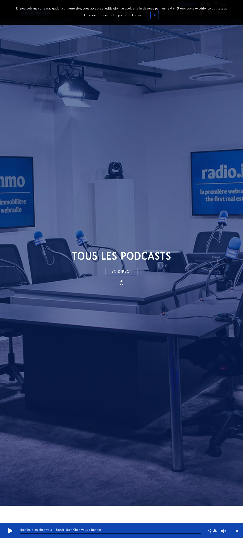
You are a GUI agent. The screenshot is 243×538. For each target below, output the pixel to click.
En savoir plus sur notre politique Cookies (113, 15)
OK (155, 15)
